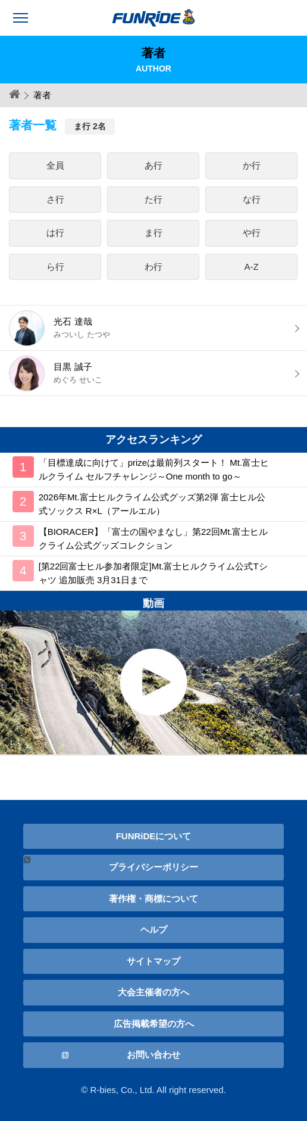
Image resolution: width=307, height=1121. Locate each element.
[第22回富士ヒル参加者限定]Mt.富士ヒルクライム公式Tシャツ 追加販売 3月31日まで (153, 573)
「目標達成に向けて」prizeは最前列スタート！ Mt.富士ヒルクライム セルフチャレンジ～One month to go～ (154, 469)
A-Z (252, 266)
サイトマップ (153, 961)
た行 (153, 199)
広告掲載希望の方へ (154, 1024)
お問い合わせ (153, 1055)
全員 (55, 165)
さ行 (55, 199)
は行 (55, 233)
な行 (252, 199)
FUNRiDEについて (154, 836)
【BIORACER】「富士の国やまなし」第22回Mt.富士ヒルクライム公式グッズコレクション (153, 538)
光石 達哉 (153, 328)
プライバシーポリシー (153, 867)
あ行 (153, 165)
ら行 (55, 266)
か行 (252, 165)
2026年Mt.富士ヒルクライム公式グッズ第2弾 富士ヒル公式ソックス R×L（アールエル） (152, 504)
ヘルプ (153, 929)
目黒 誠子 (153, 373)
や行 (252, 233)
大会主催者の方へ (153, 992)
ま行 (153, 233)
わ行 (153, 266)
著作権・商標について (153, 898)
